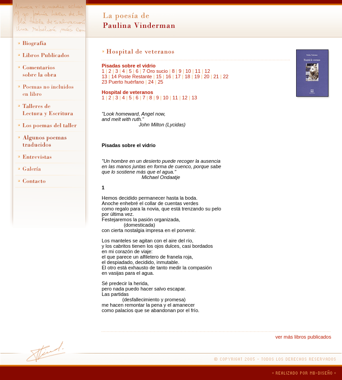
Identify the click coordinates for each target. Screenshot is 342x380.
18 (187, 76)
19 (197, 76)
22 (225, 76)
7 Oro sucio (155, 71)
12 (207, 71)
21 (216, 76)
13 (104, 76)
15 (159, 76)
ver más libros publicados (303, 337)
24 (150, 82)
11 (197, 71)
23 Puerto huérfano (123, 82)
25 (160, 82)
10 (188, 71)
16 (168, 76)
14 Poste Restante (131, 76)
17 (177, 76)
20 (206, 76)
